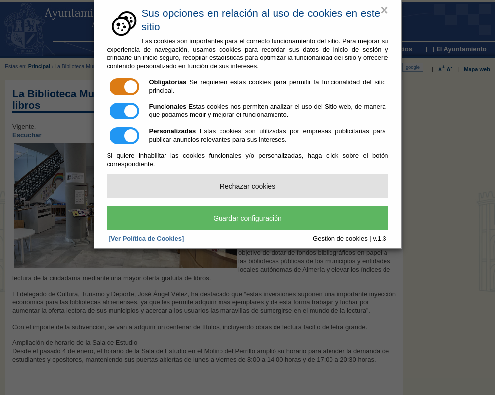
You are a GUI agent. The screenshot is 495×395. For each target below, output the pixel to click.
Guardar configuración (247, 218)
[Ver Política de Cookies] (146, 238)
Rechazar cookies (247, 186)
